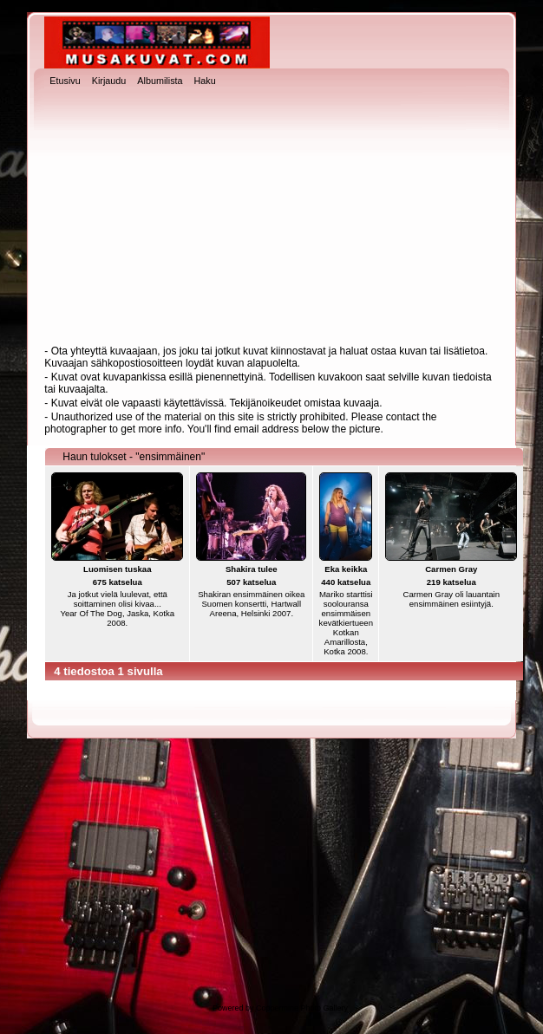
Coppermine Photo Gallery (302, 1008)
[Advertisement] (271, 217)
